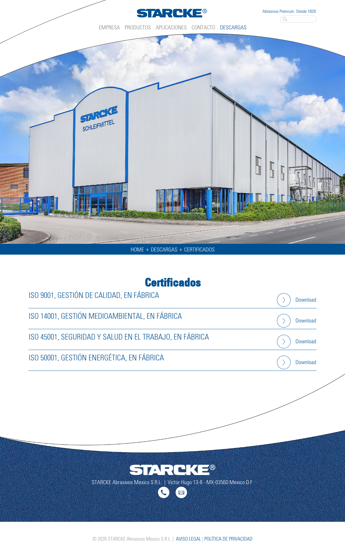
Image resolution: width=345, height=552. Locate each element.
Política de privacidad (228, 539)
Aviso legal (188, 539)
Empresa (109, 28)
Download (305, 300)
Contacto (203, 28)
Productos (138, 28)
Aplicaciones (171, 28)
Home (137, 250)
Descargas (233, 28)
